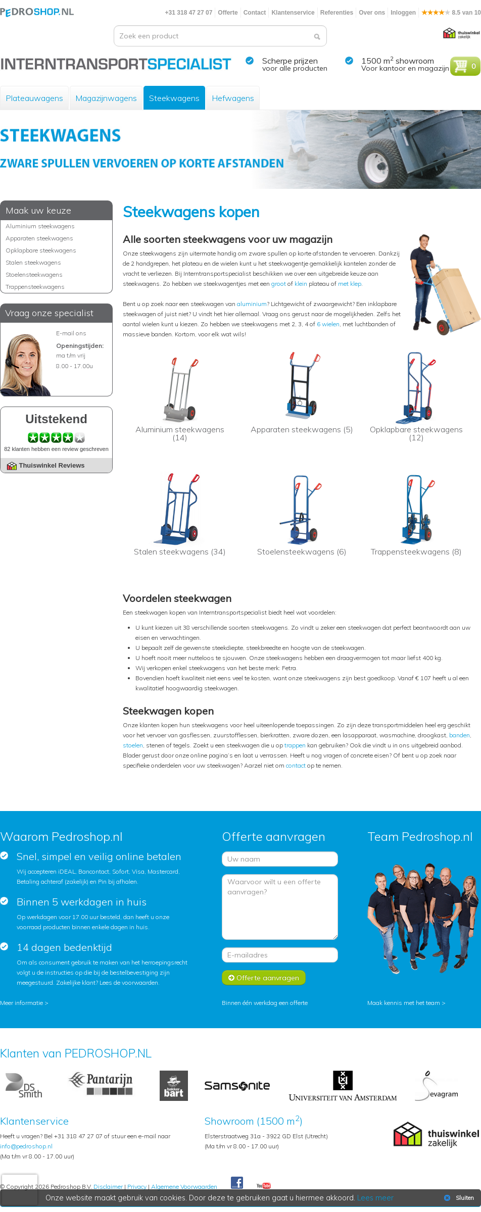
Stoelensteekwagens (34, 274)
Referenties (336, 12)
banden (459, 735)
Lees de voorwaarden (129, 982)
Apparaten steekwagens (39, 238)
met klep (349, 283)
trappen (295, 745)
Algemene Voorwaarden (184, 1186)
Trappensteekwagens (35, 286)
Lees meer (375, 1197)
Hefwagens (233, 98)
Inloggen (403, 12)
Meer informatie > (24, 1002)
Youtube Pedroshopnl (264, 1186)
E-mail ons (71, 333)
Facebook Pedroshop (237, 1183)
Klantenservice (292, 12)
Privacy (137, 1186)
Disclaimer (108, 1186)
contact (296, 765)
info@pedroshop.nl (26, 1146)
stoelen (133, 745)
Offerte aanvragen (263, 977)
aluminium (252, 304)
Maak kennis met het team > (406, 1002)
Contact (255, 12)
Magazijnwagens (106, 98)
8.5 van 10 (451, 12)
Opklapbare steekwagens (41, 250)
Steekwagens (174, 98)
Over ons (372, 12)
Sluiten (458, 1198)
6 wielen (328, 324)
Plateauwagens (34, 98)
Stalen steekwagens (33, 262)
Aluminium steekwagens (40, 226)
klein (301, 283)
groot (278, 283)
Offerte (227, 12)
